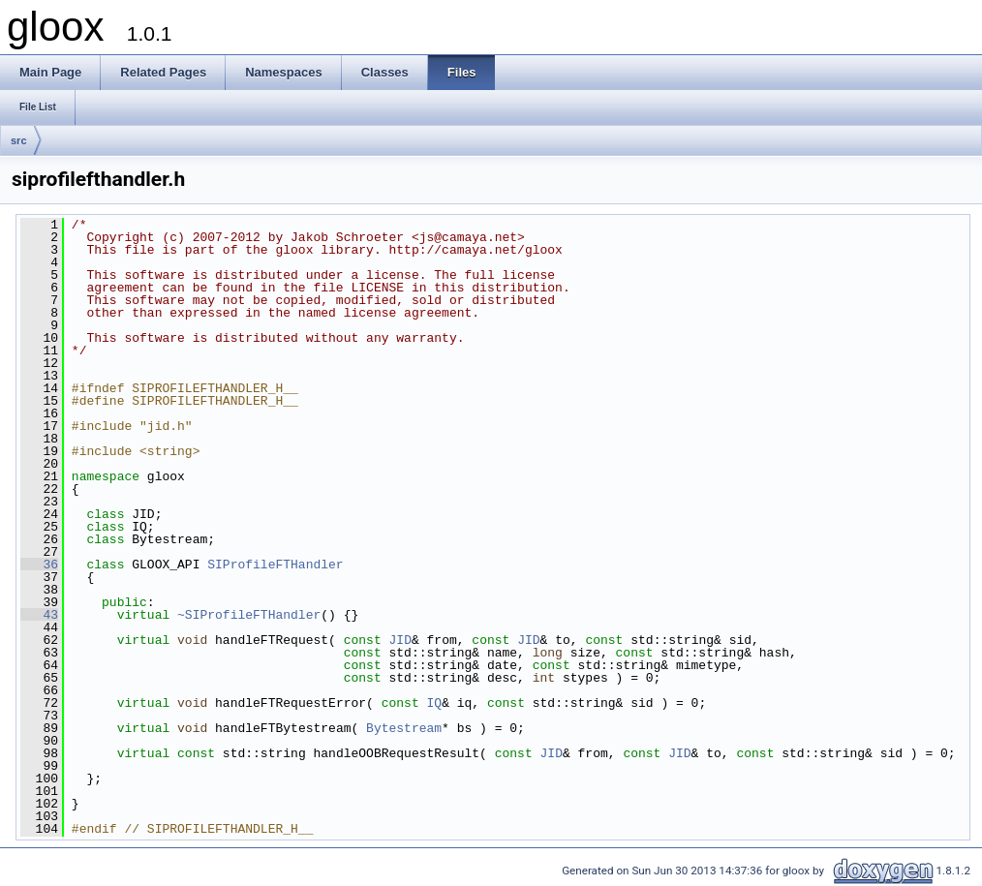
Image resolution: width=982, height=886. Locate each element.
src (19, 140)
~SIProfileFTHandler (249, 615)
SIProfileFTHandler (275, 564)
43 (39, 615)
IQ (434, 703)
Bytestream (404, 728)
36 (39, 564)
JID (399, 640)
